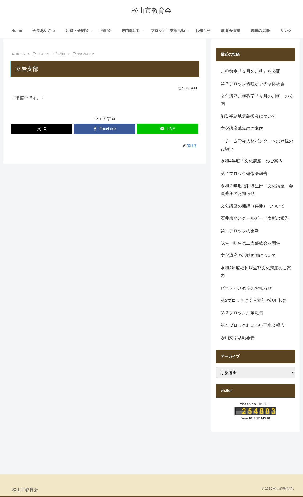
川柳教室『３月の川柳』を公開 (250, 71)
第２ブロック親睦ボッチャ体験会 (253, 83)
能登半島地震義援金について (248, 116)
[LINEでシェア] (167, 129)
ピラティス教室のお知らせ (246, 288)
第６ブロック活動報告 (242, 312)
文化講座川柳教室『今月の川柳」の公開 (257, 100)
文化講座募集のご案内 (242, 128)
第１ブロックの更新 (240, 230)
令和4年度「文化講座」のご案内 (252, 161)
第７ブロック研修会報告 (244, 173)
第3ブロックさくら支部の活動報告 (254, 300)
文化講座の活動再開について (248, 255)
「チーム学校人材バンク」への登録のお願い (257, 145)
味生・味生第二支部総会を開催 (250, 243)
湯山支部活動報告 (238, 337)
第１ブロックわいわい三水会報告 (253, 325)
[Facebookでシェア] (104, 129)
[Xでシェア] (41, 129)
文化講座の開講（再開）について (253, 206)
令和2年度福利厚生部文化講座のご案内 (256, 272)
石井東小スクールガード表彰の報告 (255, 218)
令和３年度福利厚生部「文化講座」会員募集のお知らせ (257, 190)
